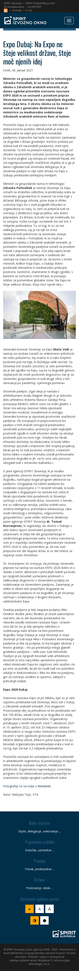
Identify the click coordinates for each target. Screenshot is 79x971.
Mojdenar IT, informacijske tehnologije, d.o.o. (49, 962)
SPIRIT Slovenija (13, 3)
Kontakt (16, 10)
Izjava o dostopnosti (52, 957)
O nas (28, 10)
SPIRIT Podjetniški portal (39, 3)
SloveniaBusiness (14, 7)
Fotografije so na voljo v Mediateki (27, 786)
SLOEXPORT (35, 7)
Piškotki (32, 957)
